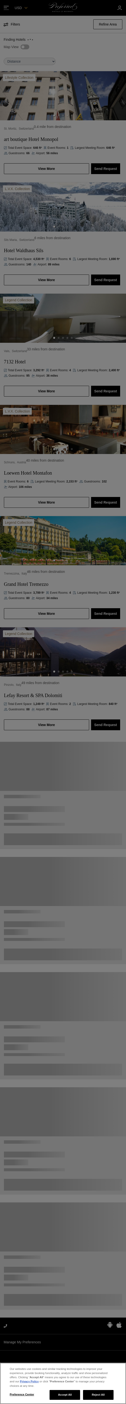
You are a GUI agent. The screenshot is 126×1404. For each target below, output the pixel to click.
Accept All (65, 1394)
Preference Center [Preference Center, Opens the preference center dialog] (22, 1394)
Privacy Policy (29, 1381)
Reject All (98, 1394)
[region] (63, 1383)
